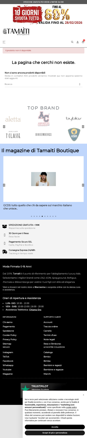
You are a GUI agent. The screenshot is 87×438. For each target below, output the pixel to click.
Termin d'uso (50, 335)
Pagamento (9, 326)
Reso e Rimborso (52, 343)
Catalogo (48, 352)
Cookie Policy (9, 335)
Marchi (47, 374)
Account (48, 322)
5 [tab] (42, 216)
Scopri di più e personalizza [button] (54, 433)
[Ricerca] (43, 84)
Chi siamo (7, 322)
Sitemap (7, 343)
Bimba (47, 361)
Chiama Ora (35, 310)
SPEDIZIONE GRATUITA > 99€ (24, 225)
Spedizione (8, 331)
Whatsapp (8, 365)
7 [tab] (47, 216)
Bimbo (47, 356)
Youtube (7, 369)
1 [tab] (31, 216)
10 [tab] (55, 216)
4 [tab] (39, 216)
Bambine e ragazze (53, 369)
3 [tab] (37, 216)
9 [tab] (53, 216)
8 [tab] (50, 216)
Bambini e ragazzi (53, 365)
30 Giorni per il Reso (19, 233)
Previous (4, 126)
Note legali (49, 339)
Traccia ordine (51, 326)
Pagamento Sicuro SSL (20, 242)
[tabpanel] (43, 185)
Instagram (8, 352)
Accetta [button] (54, 427)
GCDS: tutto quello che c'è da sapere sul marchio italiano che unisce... (37, 207)
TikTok (6, 356)
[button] (83, 395)
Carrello (48, 331)
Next (83, 126)
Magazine (8, 374)
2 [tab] (34, 216)
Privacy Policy (9, 339)
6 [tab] (45, 216)
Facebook (8, 361)
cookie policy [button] (71, 407)
